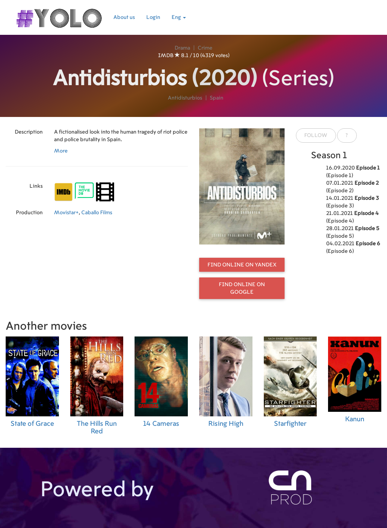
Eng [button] (179, 17)
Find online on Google (242, 288)
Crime (205, 48)
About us (124, 17)
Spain (216, 98)
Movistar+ (66, 212)
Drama (182, 48)
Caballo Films (96, 212)
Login (153, 17)
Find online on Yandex (242, 265)
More (61, 151)
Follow (315, 135)
